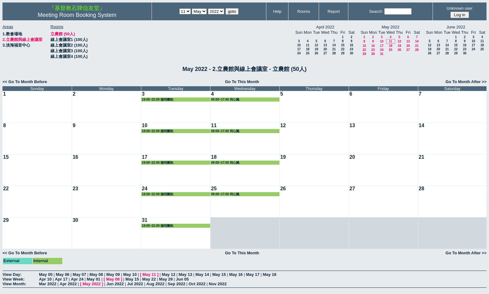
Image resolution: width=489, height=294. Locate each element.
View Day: (12, 274)
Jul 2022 (135, 284)
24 (299, 53)
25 (307, 53)
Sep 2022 (176, 284)
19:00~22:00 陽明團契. (158, 99)
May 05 (45, 274)
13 (325, 45)
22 (342, 49)
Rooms (303, 11)
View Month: (14, 284)
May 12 (168, 274)
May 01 (93, 279)
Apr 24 (77, 279)
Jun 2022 (115, 284)
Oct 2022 (197, 284)
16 (351, 45)
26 (316, 53)
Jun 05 (182, 279)
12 (316, 45)
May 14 (202, 274)
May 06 (62, 274)
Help (277, 11)
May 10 (130, 274)
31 (381, 54)
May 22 (149, 279)
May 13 (185, 274)
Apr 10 (45, 279)
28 (334, 53)
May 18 (269, 274)
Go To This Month (242, 81)
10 (299, 45)
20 (325, 49)
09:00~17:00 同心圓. (225, 99)
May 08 (96, 274)
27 (325, 53)
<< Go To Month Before (24, 81)
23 (351, 49)
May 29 (165, 279)
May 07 (79, 274)
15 (342, 45)
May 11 (149, 274)
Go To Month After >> (466, 81)
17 (299, 49)
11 (307, 45)
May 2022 (92, 284)
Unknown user (459, 8)
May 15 (219, 274)
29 (342, 53)
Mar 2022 (47, 284)
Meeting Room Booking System (77, 15)
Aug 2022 (155, 284)
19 (316, 49)
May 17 (252, 274)
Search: (376, 11)
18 (307, 49)
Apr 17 (61, 279)
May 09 (113, 274)
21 (334, 49)
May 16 (236, 274)
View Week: (13, 279)
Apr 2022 (68, 284)
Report (333, 11)
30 (351, 53)
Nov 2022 (218, 284)
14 (334, 45)
